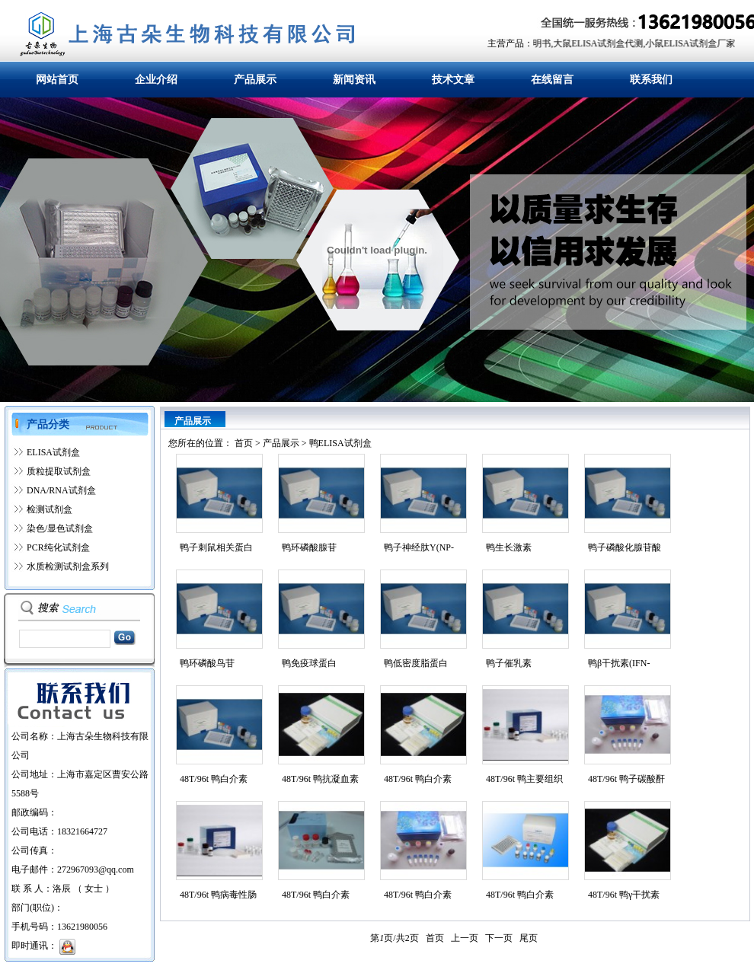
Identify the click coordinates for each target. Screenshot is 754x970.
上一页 (465, 938)
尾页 (528, 938)
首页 (244, 443)
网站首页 (57, 79)
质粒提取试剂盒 (59, 471)
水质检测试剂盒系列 (68, 566)
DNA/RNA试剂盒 (61, 490)
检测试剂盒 (49, 509)
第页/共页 (394, 938)
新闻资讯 (354, 79)
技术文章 (453, 79)
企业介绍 (156, 79)
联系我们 (651, 79)
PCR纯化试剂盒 (58, 547)
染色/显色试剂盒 (60, 528)
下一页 (499, 938)
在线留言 (552, 79)
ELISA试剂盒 (53, 452)
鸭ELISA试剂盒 (340, 443)
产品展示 (255, 79)
